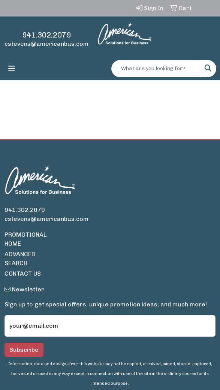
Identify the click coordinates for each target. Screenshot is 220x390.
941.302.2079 (46, 34)
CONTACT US (22, 273)
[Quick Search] (156, 68)
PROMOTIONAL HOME (25, 239)
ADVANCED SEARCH (20, 258)
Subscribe (24, 349)
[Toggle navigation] (11, 68)
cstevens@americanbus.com (46, 43)
